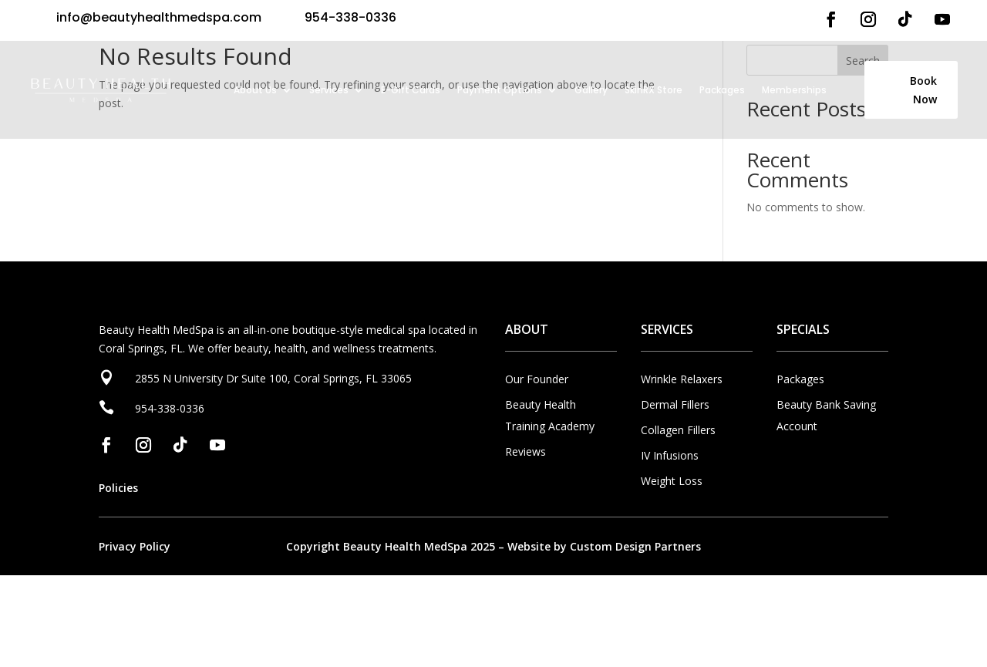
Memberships (794, 89)
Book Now (923, 89)
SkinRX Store (653, 89)
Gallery (591, 89)
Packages (722, 89)
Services (329, 89)
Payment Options (499, 89)
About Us (255, 89)
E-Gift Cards (410, 89)
